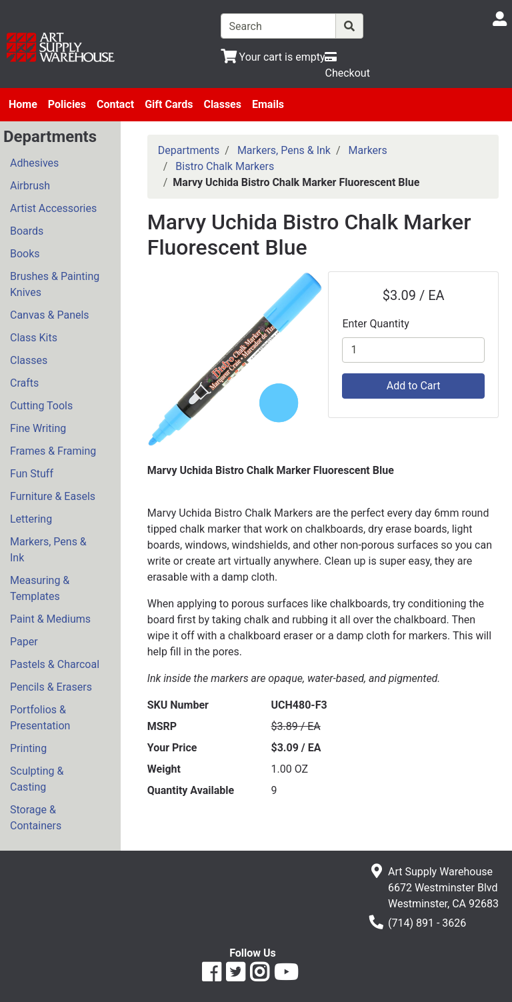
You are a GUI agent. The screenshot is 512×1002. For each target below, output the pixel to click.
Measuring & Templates (39, 588)
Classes (222, 104)
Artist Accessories (53, 208)
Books (25, 253)
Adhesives (34, 163)
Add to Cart (414, 385)
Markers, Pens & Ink (48, 549)
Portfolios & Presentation (40, 717)
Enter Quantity (375, 323)
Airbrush (30, 185)
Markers (368, 150)
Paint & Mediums (50, 619)
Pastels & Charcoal (54, 664)
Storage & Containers (35, 817)
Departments (189, 150)
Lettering (31, 519)
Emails (268, 104)
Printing (28, 748)
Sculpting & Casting (36, 779)
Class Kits (33, 337)
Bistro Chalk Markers (224, 166)
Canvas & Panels (49, 315)
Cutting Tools (41, 405)
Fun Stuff (31, 473)
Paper (24, 641)
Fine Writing (38, 428)
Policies (67, 104)
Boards (26, 231)
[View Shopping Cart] (273, 57)
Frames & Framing (53, 451)
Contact (115, 104)
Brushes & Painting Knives (54, 284)
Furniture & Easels (52, 496)
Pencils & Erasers (51, 687)
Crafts (24, 383)
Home (23, 104)
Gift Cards (169, 104)
